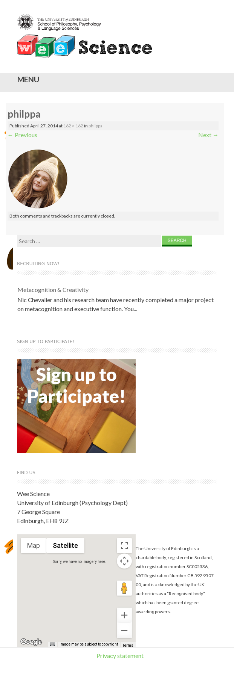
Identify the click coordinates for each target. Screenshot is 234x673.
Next (208, 134)
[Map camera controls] (124, 561)
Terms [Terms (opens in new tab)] (127, 645)
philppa (95, 126)
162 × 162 (73, 126)
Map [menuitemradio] (33, 545)
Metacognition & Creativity (53, 289)
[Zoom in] (124, 615)
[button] (82, 583)
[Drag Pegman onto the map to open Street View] (124, 588)
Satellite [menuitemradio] (65, 545)
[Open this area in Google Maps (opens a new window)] (31, 642)
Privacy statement (120, 655)
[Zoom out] (124, 630)
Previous (22, 134)
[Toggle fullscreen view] (124, 545)
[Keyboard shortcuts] (52, 644)
